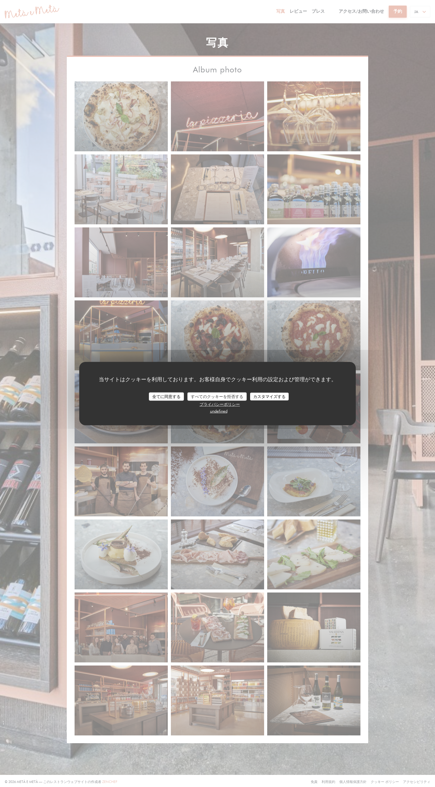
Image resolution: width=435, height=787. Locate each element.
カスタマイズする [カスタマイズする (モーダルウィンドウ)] (269, 396)
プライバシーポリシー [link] (219, 404)
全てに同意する (166, 396)
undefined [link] (218, 411)
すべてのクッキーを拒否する (217, 396)
